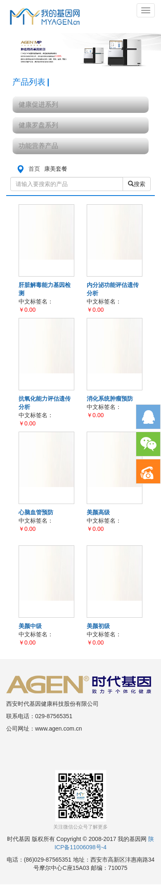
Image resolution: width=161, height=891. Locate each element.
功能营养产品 (38, 145)
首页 (34, 168)
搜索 (136, 184)
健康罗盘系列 (38, 125)
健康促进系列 (38, 104)
